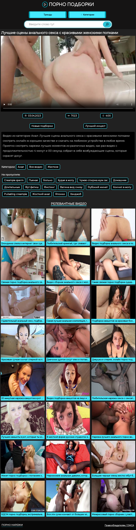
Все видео (35, 167)
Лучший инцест (95, 126)
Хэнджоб (75, 194)
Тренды (48, 14)
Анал (21, 167)
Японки (60, 194)
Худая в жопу (66, 180)
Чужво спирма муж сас (93, 180)
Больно (47, 180)
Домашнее (119, 180)
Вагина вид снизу (71, 187)
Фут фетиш (32, 187)
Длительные (12, 187)
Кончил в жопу (122, 187)
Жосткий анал (41, 194)
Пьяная (33, 180)
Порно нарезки (12, 525)
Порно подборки (68, 4)
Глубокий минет (98, 187)
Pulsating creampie (15, 194)
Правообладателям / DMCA (119, 525)
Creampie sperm (13, 180)
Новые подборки (42, 126)
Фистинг (49, 187)
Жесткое (53, 167)
